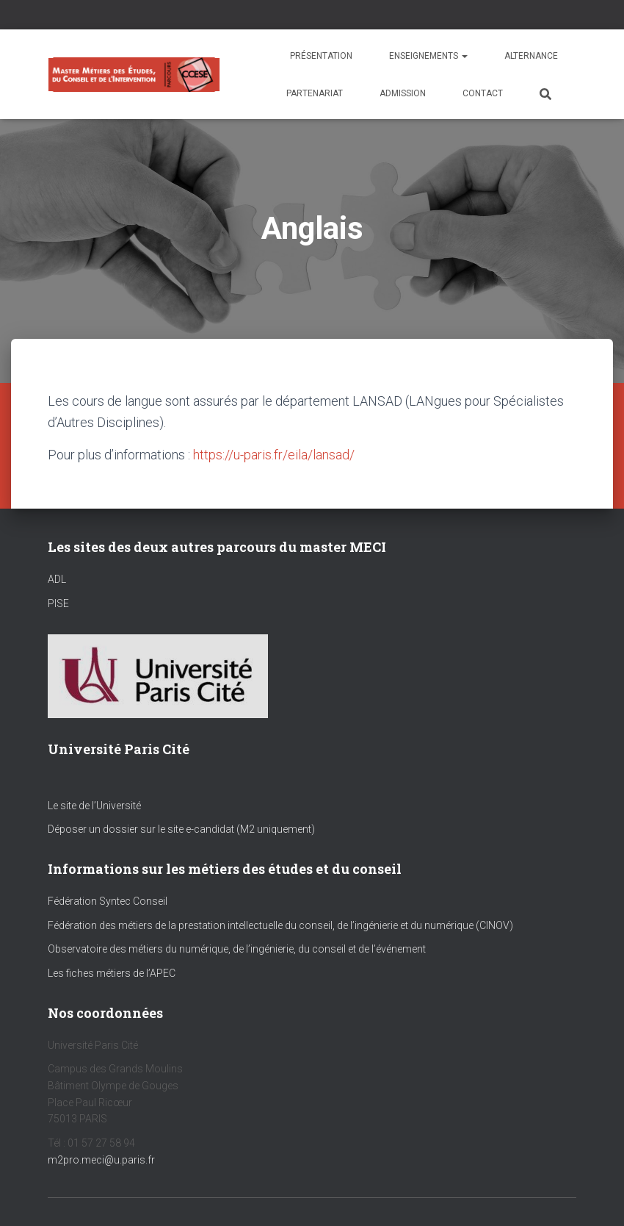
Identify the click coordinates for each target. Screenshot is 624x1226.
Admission (403, 93)
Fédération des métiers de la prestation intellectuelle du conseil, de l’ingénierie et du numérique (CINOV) (280, 925)
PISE (58, 603)
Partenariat (314, 93)
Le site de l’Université (94, 805)
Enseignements (428, 56)
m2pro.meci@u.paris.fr (101, 1160)
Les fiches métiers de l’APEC (111, 973)
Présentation (321, 56)
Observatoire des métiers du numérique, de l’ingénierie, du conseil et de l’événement (237, 949)
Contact (482, 93)
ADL (57, 579)
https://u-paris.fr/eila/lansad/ (274, 454)
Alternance (531, 56)
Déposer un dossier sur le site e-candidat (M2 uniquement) (181, 829)
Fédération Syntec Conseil (107, 901)
